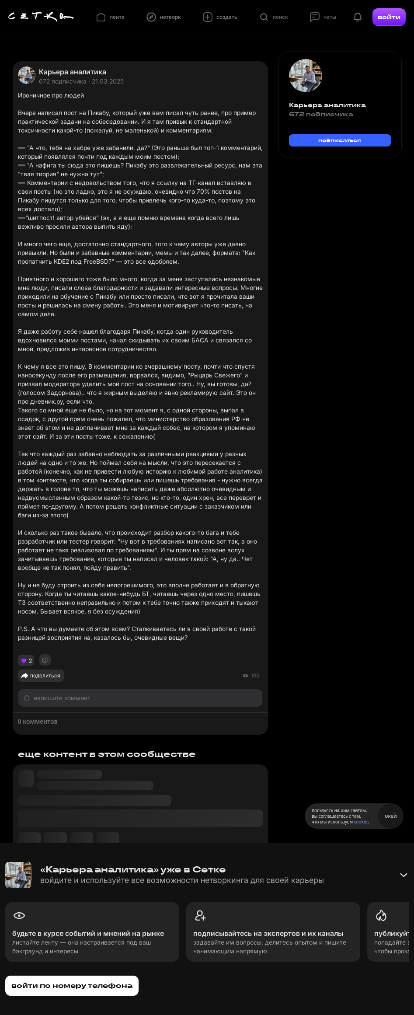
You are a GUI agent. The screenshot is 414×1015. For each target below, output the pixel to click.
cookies (361, 822)
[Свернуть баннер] (403, 875)
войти (389, 17)
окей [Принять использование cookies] (391, 816)
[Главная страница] (41, 17)
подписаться (339, 140)
